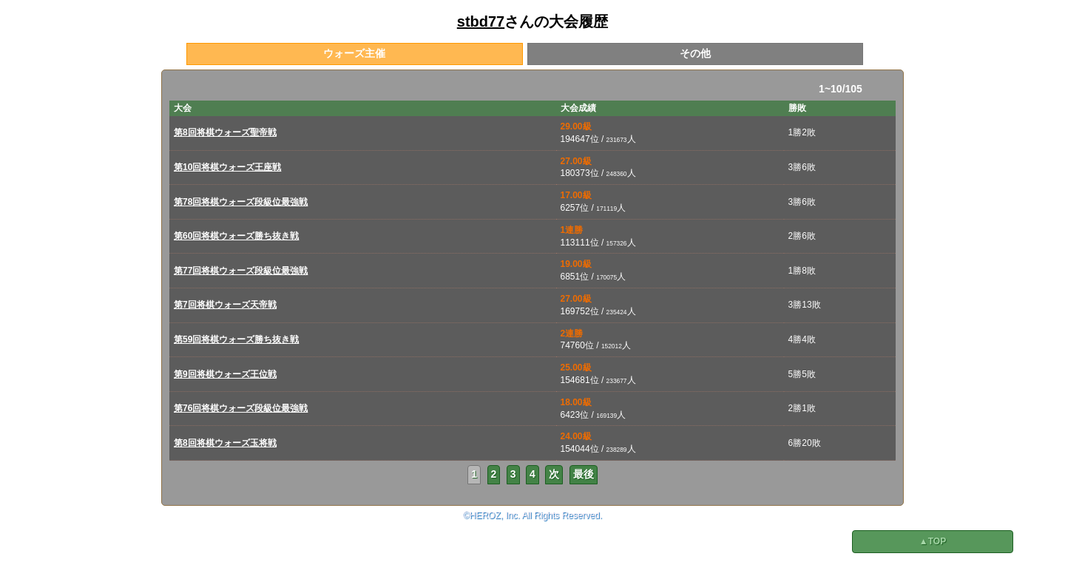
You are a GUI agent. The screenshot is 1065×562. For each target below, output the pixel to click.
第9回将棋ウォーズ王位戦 (225, 374)
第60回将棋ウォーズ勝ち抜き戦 (236, 236)
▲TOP (932, 541)
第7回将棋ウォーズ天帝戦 (225, 304)
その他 (695, 53)
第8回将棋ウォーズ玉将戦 (225, 443)
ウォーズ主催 (354, 53)
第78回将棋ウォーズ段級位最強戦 (241, 202)
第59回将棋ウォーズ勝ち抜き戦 (236, 339)
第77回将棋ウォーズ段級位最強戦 (241, 270)
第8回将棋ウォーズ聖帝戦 (225, 132)
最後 (583, 474)
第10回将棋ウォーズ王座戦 (227, 167)
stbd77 (480, 21)
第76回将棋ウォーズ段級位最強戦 (241, 408)
